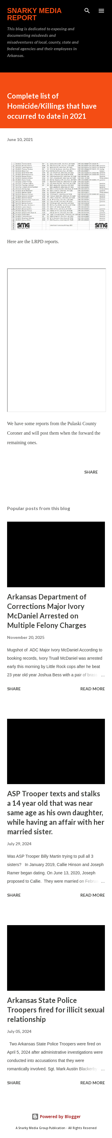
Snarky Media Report (34, 14)
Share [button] (91, 471)
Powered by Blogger (56, 1116)
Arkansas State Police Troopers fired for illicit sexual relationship (56, 1009)
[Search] (87, 10)
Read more (92, 688)
